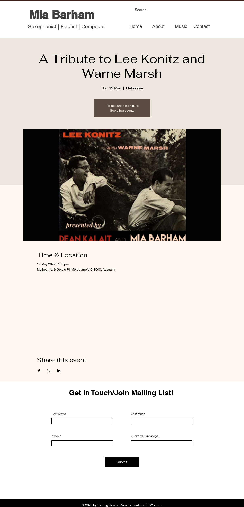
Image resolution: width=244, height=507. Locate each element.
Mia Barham (62, 14)
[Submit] (122, 462)
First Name (59, 413)
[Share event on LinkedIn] (59, 370)
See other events (122, 110)
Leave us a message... (145, 436)
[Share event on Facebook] (39, 370)
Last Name (138, 413)
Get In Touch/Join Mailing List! (121, 392)
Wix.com (156, 505)
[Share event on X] (49, 370)
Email (55, 436)
